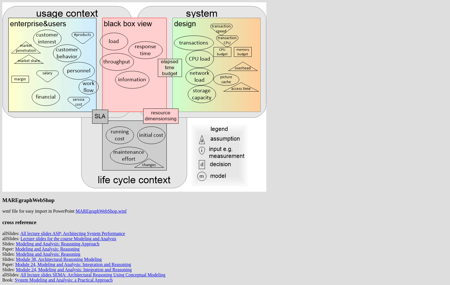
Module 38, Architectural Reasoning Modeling (59, 259)
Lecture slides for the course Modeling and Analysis (69, 238)
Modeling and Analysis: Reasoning (47, 249)
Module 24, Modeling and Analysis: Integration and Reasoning (73, 264)
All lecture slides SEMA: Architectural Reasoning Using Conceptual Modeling (93, 274)
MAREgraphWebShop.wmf (101, 211)
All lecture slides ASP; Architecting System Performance (72, 233)
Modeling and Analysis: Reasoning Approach (58, 243)
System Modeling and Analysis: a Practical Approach (64, 280)
